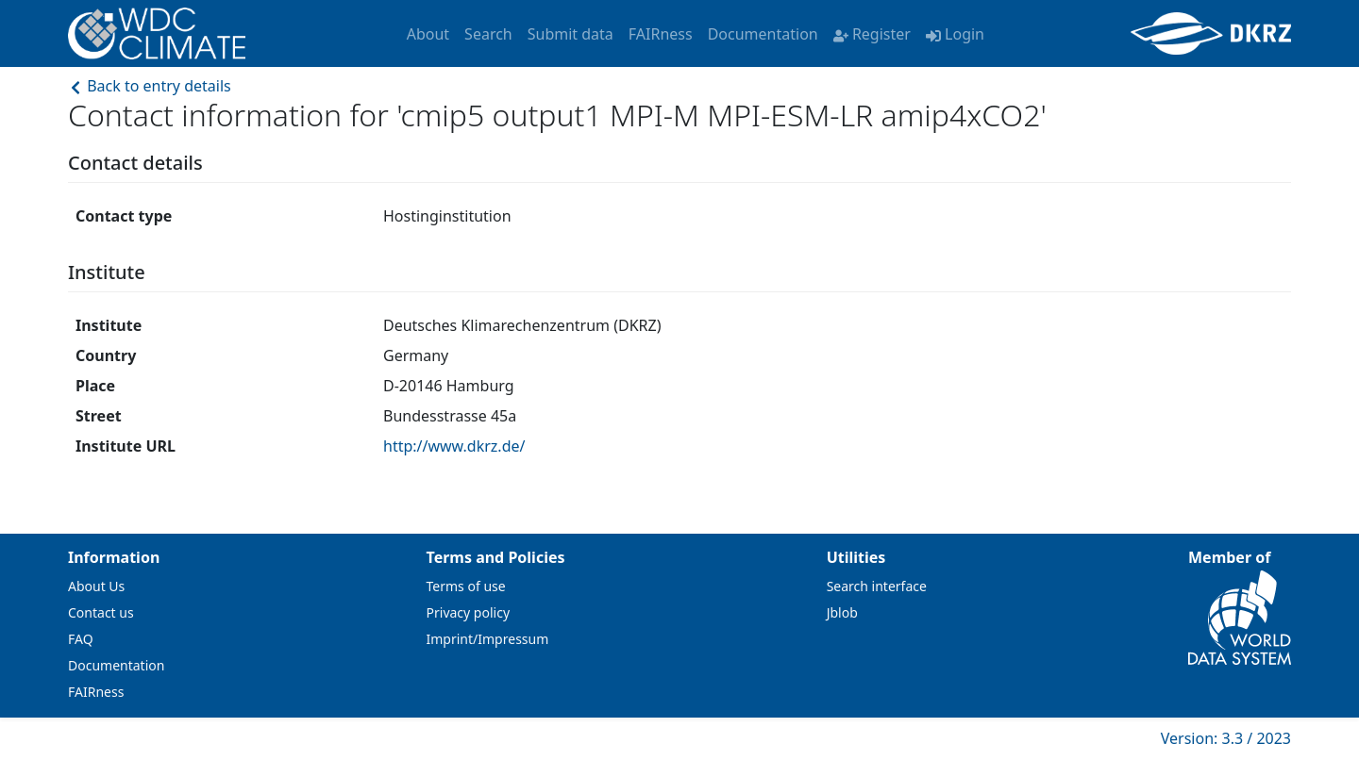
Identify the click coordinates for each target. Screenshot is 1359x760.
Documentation (763, 34)
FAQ (80, 639)
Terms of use (466, 586)
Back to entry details (149, 85)
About (428, 34)
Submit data (570, 34)
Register (872, 34)
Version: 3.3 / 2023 (1226, 738)
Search (488, 34)
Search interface (877, 586)
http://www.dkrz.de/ (454, 446)
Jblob (842, 612)
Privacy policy (469, 612)
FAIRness (661, 34)
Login (955, 34)
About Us (96, 586)
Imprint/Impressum (488, 639)
